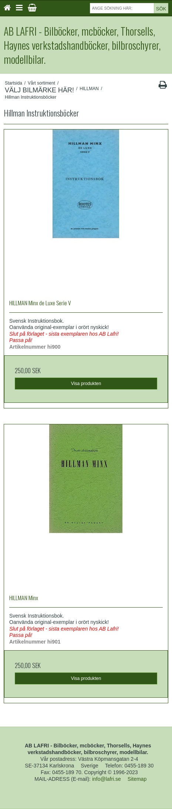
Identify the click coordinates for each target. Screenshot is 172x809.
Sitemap (137, 779)
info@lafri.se (106, 779)
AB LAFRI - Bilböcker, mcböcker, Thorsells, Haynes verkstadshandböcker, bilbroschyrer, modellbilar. (82, 45)
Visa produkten (86, 383)
